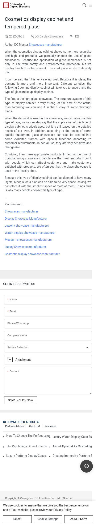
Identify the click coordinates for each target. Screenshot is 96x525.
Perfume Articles (14, 426)
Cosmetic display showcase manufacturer (32, 254)
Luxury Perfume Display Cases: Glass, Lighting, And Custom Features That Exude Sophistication (26, 455)
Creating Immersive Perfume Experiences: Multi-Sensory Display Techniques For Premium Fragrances (73, 455)
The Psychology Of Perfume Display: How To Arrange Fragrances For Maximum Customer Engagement (26, 446)
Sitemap (67, 498)
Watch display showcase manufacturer (30, 232)
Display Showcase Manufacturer (26, 218)
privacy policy (62, 510)
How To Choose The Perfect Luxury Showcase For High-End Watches (28, 435)
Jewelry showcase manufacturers (27, 225)
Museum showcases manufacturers (28, 239)
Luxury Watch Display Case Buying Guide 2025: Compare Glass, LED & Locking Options (73, 436)
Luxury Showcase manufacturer (25, 246)
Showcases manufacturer (45, 44)
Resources (50, 426)
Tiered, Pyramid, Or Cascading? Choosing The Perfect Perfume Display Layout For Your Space (73, 446)
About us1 (34, 426)
